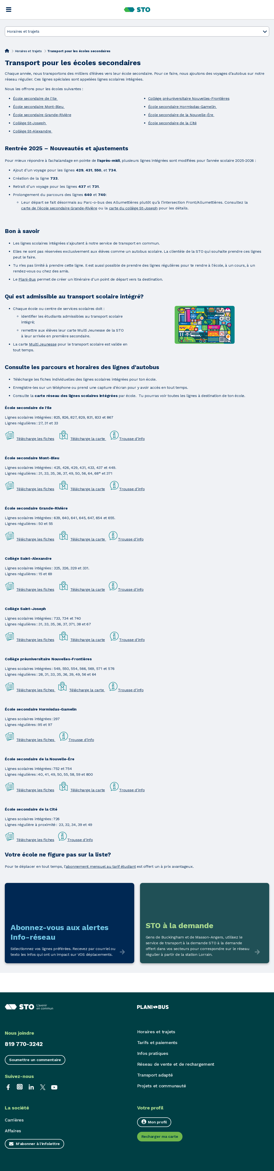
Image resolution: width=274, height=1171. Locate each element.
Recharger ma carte (159, 1136)
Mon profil (154, 1121)
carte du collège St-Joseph (133, 208)
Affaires (13, 1130)
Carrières (14, 1119)
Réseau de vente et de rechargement (175, 1064)
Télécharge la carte (88, 438)
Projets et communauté (161, 1085)
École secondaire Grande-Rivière (42, 115)
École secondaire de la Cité (172, 123)
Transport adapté (155, 1074)
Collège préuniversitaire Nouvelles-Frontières (189, 98)
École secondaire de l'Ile (35, 98)
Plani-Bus (27, 279)
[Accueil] (7, 51)
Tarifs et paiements (157, 1042)
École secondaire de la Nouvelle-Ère (181, 115)
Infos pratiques (152, 1053)
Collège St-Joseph (30, 123)
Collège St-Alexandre (32, 131)
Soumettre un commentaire (35, 1060)
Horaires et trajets (28, 51)
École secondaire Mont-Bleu (39, 106)
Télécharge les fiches (35, 438)
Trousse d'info (132, 438)
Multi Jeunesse (43, 344)
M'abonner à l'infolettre (38, 1143)
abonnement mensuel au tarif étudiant (101, 866)
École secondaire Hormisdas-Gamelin (182, 106)
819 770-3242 (24, 1044)
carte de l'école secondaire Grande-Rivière (59, 208)
